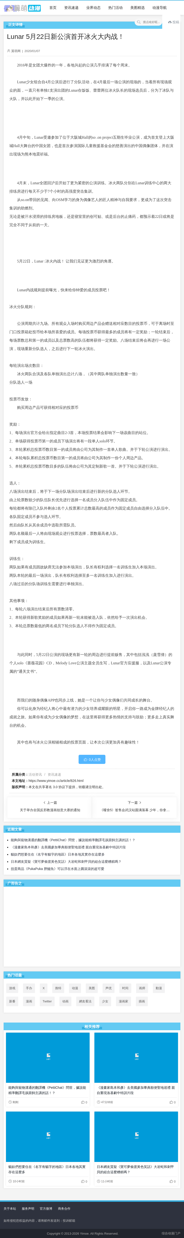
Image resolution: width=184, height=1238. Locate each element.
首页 (53, 8)
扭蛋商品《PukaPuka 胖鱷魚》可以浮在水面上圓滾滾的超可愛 (57, 869)
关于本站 (10, 1208)
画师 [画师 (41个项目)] (142, 988)
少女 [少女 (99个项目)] (105, 1001)
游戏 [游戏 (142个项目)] (12, 988)
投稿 (173, 22)
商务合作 (64, 1208)
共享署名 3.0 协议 (52, 787)
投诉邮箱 (69, 1220)
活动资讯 (35, 774)
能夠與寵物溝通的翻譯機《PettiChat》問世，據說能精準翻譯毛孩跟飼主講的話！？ (73, 840)
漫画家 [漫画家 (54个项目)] (123, 1001)
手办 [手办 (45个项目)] (29, 988)
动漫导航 (159, 8)
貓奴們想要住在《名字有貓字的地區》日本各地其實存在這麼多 (58, 854)
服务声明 (28, 1208)
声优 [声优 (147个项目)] (108, 988)
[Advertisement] (92, 928)
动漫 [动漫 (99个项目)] (75, 988)
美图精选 (137, 8)
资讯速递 (71, 8)
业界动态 (93, 8)
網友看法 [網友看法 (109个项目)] (85, 1001)
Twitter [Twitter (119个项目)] (47, 1001)
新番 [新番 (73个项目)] (12, 1001)
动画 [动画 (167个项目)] (65, 1001)
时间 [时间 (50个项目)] (125, 988)
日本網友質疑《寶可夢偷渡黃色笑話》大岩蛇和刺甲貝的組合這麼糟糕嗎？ (66, 861)
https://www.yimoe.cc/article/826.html (56, 781)
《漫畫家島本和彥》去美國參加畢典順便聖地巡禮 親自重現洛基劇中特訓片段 (68, 847)
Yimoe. (85, 1233)
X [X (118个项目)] (44, 988)
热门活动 (115, 8)
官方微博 (46, 1208)
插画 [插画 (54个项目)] (142, 1001)
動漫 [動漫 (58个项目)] (159, 988)
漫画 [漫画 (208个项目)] (29, 1001)
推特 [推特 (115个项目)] (58, 988)
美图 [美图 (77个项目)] (92, 988)
